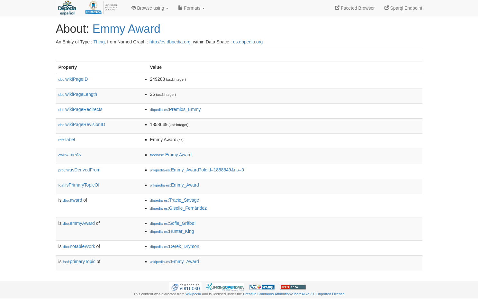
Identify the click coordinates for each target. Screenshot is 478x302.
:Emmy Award (171, 154)
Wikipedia (193, 294)
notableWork (79, 246)
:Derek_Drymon (174, 246)
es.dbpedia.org (248, 41)
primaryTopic (79, 261)
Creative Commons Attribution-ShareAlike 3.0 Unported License (294, 294)
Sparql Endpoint (403, 8)
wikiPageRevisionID (82, 124)
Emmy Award (126, 28)
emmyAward (79, 223)
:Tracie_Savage (174, 200)
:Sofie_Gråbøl (173, 223)
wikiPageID (73, 79)
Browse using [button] (150, 8)
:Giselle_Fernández (178, 208)
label (67, 139)
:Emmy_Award (174, 185)
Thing (99, 41)
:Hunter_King (172, 231)
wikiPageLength (78, 94)
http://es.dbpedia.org (170, 41)
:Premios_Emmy (175, 109)
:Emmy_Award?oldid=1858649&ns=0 (197, 169)
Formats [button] (191, 8)
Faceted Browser (355, 8)
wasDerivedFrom (80, 169)
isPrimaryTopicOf (79, 185)
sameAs (70, 154)
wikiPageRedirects (81, 109)
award (72, 200)
